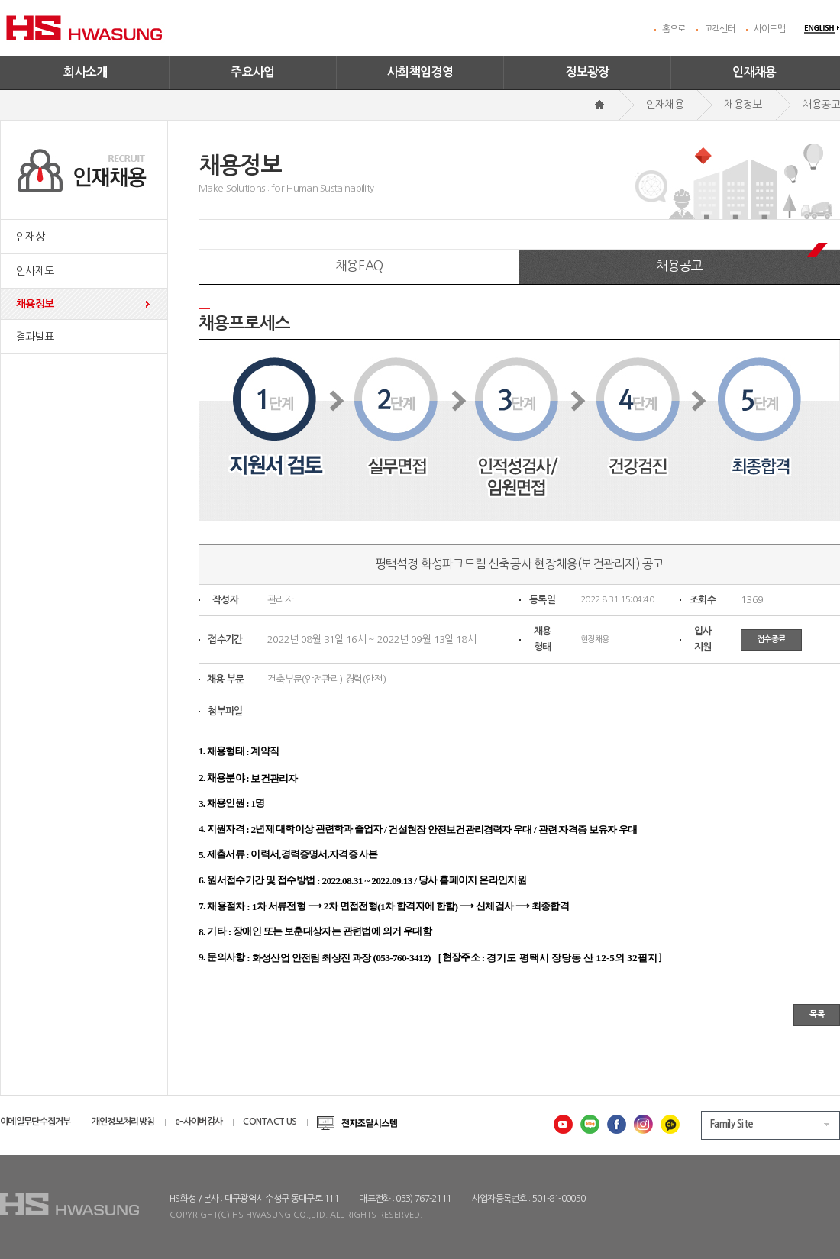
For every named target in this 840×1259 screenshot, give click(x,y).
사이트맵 (769, 29)
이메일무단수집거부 (35, 1121)
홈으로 (674, 29)
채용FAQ (359, 265)
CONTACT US (269, 1121)
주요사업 (253, 72)
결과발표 (34, 336)
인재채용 (754, 72)
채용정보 (34, 304)
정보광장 (587, 72)
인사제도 (34, 271)
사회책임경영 (420, 72)
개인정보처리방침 (123, 1121)
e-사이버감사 (198, 1121)
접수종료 (771, 639)
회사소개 (85, 72)
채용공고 (679, 265)
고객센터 (719, 29)
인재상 (30, 236)
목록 (816, 1014)
